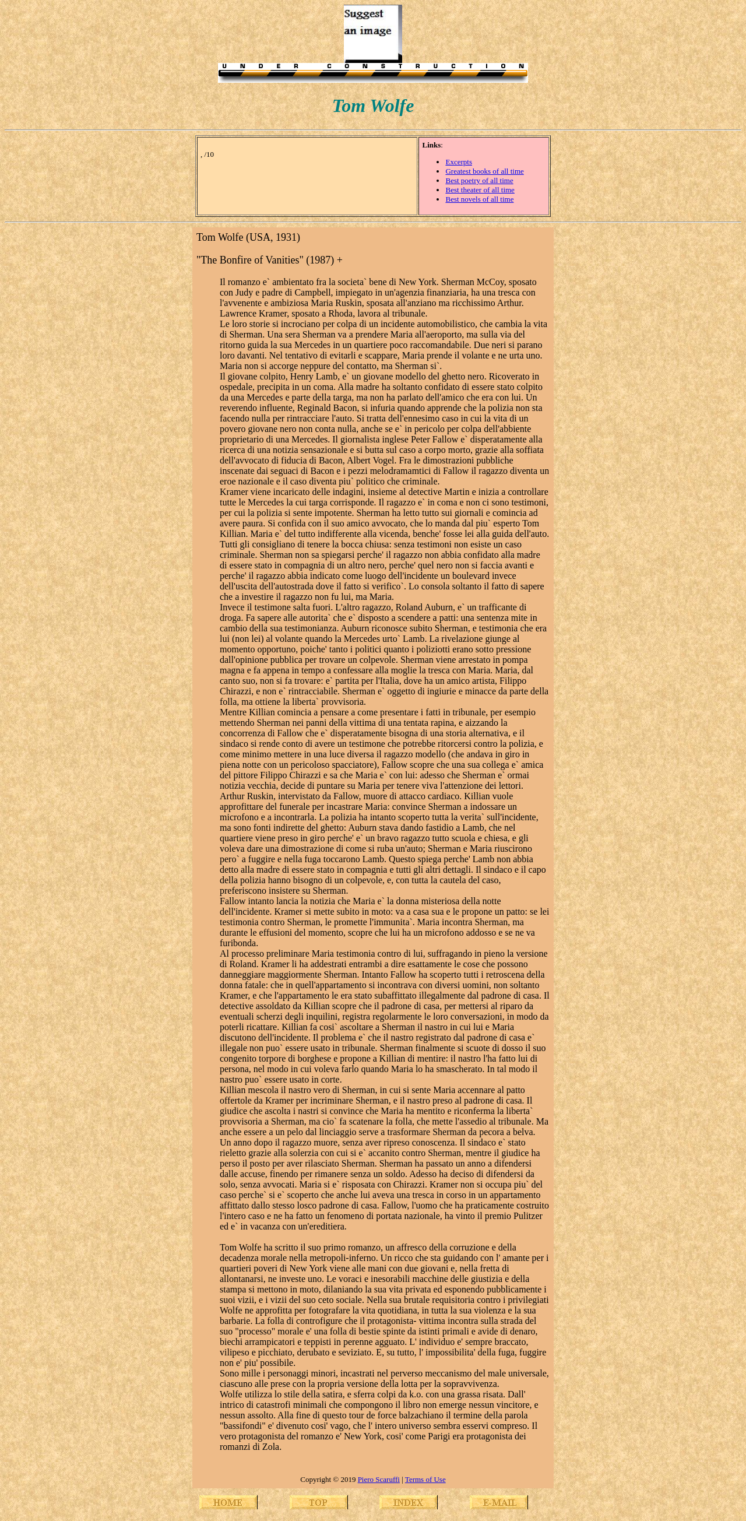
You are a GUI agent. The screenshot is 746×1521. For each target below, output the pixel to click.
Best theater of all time (479, 189)
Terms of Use (425, 1479)
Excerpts (458, 161)
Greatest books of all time (484, 171)
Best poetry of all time (479, 180)
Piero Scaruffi (379, 1479)
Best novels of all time (479, 199)
